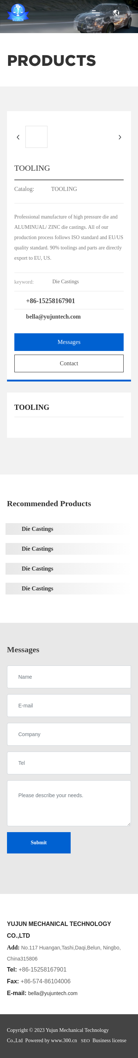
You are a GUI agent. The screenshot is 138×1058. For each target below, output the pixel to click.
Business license (109, 1040)
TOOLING (64, 189)
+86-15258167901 (50, 301)
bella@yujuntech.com (53, 316)
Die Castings (37, 529)
